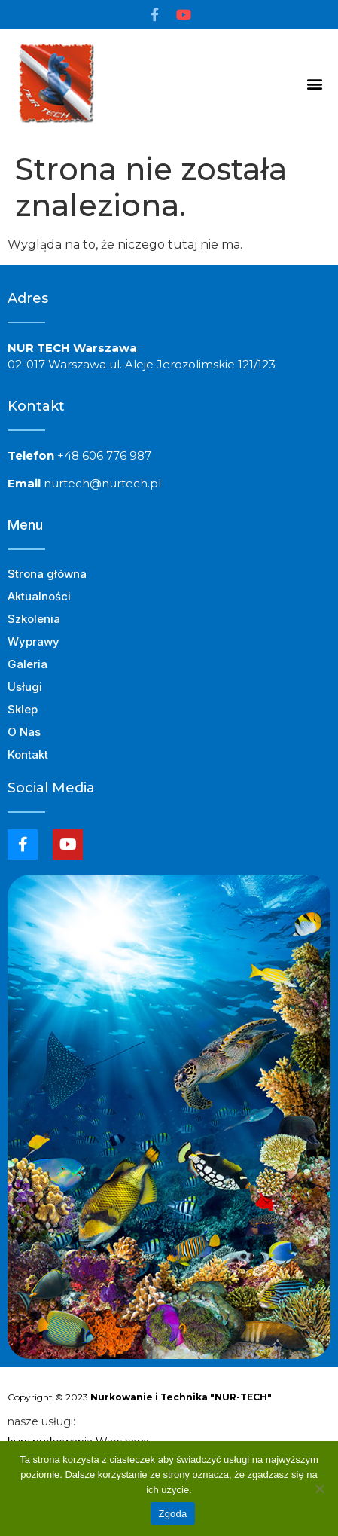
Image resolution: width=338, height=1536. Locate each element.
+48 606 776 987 (104, 455)
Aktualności (39, 596)
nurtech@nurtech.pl (102, 483)
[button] (314, 83)
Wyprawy (33, 641)
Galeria (27, 664)
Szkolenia (38, 619)
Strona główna (47, 573)
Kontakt (28, 754)
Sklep (23, 709)
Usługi (29, 687)
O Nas (24, 732)
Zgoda (172, 1513)
